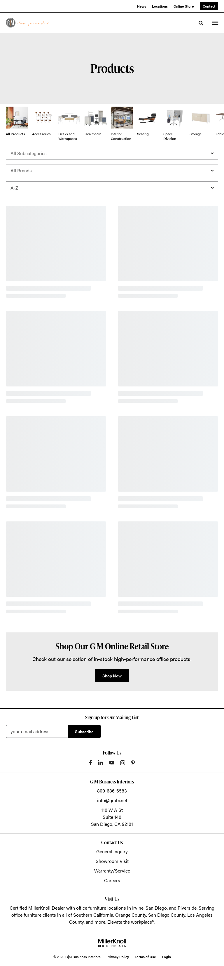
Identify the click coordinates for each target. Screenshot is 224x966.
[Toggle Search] (201, 23)
